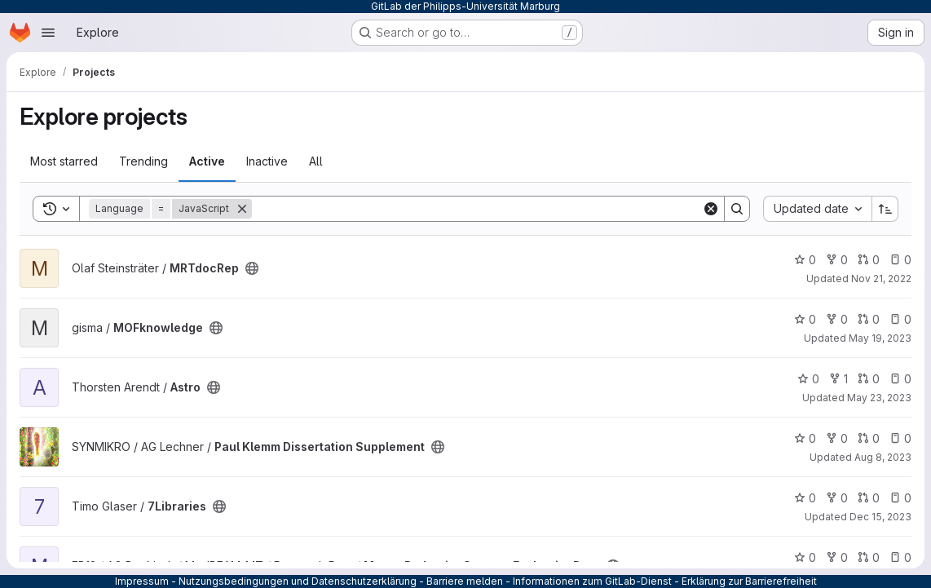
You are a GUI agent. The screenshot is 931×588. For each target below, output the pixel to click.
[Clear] (711, 209)
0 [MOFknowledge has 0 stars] (805, 319)
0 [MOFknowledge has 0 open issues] (900, 319)
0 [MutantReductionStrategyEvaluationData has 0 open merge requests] (869, 557)
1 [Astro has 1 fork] (838, 379)
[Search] (477, 209)
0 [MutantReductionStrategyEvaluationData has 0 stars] (805, 557)
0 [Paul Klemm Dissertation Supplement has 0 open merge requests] (869, 438)
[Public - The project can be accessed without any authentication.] (251, 268)
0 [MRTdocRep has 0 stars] (805, 260)
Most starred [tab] (64, 161)
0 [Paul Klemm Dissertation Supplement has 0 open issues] (900, 438)
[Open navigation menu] (48, 33)
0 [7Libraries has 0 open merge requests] (869, 498)
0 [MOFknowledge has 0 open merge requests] (869, 319)
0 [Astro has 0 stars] (808, 379)
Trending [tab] (143, 161)
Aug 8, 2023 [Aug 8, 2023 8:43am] (882, 457)
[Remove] (242, 209)
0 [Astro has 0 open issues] (900, 379)
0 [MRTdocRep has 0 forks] (837, 260)
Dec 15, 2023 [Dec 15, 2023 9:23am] (880, 517)
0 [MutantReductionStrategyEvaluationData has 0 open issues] (900, 557)
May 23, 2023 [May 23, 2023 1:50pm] (879, 397)
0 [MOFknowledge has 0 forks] (837, 319)
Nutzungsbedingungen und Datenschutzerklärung (298, 581)
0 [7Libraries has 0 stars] (805, 498)
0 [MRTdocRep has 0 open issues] (900, 260)
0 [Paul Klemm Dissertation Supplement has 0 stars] (805, 438)
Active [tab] (207, 161)
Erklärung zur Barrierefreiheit (749, 581)
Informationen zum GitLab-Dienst (592, 581)
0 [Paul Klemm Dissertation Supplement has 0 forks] (837, 438)
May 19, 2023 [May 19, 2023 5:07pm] (880, 338)
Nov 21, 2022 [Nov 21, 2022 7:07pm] (881, 278)
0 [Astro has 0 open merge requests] (869, 379)
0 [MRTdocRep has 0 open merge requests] (869, 260)
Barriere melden (464, 581)
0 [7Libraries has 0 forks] (837, 498)
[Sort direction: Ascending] (885, 209)
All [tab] (316, 161)
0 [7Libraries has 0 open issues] (900, 498)
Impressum (142, 581)
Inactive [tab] (267, 161)
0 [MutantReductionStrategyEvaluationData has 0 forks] (837, 557)
